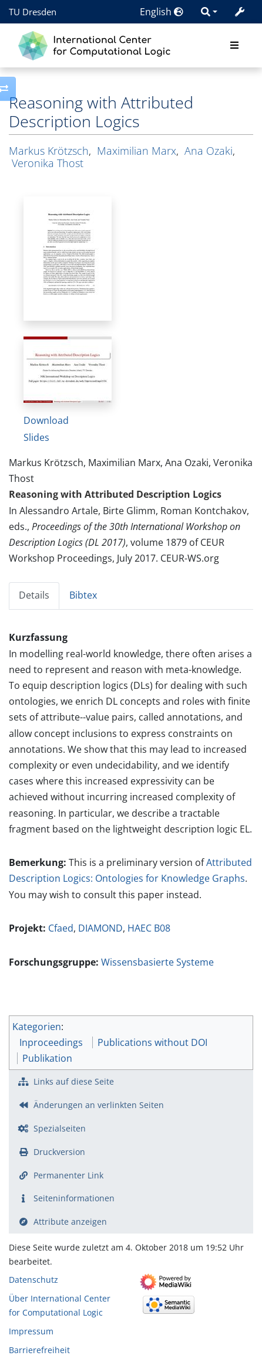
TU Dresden (32, 12)
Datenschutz (33, 1279)
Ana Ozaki (208, 151)
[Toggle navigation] (234, 45)
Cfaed (60, 928)
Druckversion (59, 1151)
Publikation (47, 1058)
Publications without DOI (152, 1042)
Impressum (31, 1331)
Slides (36, 437)
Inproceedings (51, 1042)
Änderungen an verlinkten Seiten (98, 1104)
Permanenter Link (68, 1175)
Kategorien (36, 1026)
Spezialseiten (59, 1128)
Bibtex (83, 595)
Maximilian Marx (136, 151)
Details (34, 595)
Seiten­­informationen (74, 1198)
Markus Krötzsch (49, 151)
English (161, 11)
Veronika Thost (47, 163)
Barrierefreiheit (39, 1349)
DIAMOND (100, 928)
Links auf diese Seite (73, 1081)
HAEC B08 (148, 928)
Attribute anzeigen (70, 1221)
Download (46, 420)
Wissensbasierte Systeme (157, 962)
